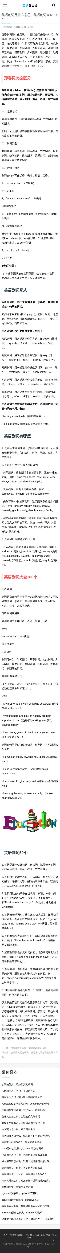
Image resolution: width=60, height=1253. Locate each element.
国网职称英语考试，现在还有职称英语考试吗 (26, 1135)
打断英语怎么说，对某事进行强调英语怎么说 (26, 1180)
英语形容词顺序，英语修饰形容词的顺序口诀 (26, 1206)
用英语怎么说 (16, 1234)
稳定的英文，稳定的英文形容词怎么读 (22, 1167)
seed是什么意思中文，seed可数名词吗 (22, 1148)
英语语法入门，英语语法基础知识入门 (22, 1097)
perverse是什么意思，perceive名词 (20, 1199)
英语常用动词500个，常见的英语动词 (22, 1142)
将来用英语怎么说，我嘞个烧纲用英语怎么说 (26, 1161)
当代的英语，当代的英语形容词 (18, 1090)
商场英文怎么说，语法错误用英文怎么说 (23, 1123)
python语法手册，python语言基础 (20, 1193)
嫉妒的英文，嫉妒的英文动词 (17, 1084)
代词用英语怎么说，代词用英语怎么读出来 (24, 1155)
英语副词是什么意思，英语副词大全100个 (24, 1174)
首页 (5, 1234)
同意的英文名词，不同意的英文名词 (28, 1048)
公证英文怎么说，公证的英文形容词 (21, 1116)
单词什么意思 (32, 1234)
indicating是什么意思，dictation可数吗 (22, 1212)
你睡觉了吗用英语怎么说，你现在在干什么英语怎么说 (28, 1220)
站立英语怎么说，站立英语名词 (18, 1129)
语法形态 (45, 1234)
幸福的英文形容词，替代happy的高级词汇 (24, 1110)
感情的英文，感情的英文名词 (17, 1187)
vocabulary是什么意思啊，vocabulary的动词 (25, 1103)
